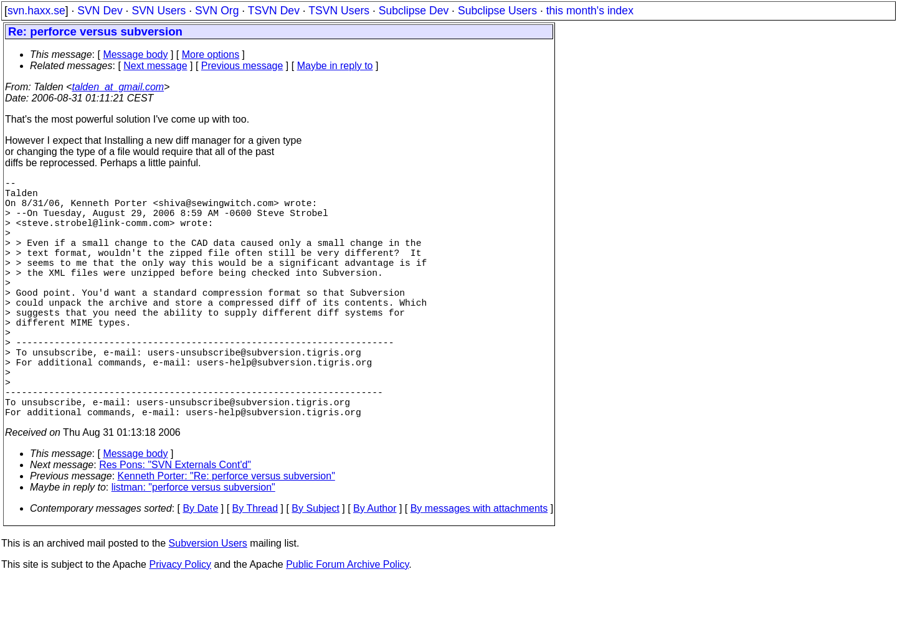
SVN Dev (99, 10)
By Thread (255, 568)
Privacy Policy (180, 624)
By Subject (315, 568)
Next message (155, 65)
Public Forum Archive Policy (347, 624)
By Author (374, 568)
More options (211, 54)
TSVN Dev (274, 10)
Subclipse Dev (413, 10)
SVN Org (217, 10)
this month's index (590, 10)
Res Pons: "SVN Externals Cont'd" (175, 524)
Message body (135, 54)
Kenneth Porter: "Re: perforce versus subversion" (226, 535)
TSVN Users (338, 10)
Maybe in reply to (335, 65)
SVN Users (158, 10)
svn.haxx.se (36, 10)
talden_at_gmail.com (118, 87)
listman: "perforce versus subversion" (193, 547)
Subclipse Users (497, 10)
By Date (200, 568)
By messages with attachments (479, 568)
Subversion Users (208, 603)
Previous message (242, 65)
